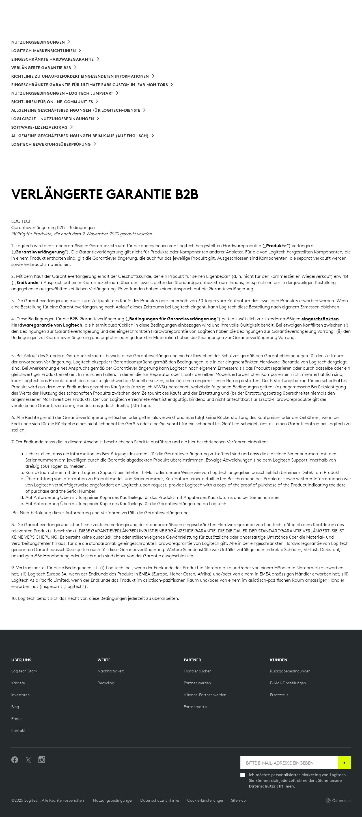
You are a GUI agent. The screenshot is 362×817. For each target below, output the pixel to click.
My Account (328, 19)
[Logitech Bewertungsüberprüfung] (54, 144)
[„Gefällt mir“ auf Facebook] (14, 760)
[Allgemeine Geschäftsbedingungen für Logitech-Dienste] (78, 110)
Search (291, 19)
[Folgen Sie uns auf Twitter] (28, 760)
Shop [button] (57, 18)
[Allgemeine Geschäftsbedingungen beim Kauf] (83, 135)
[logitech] (27, 5)
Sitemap (238, 800)
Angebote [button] (146, 18)
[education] (105, 5)
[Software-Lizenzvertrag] (42, 127)
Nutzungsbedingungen (113, 800)
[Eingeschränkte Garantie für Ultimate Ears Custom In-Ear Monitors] (92, 84)
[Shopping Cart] (341, 19)
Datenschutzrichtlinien (271, 786)
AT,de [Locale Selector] (339, 5)
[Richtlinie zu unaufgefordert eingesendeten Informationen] (83, 76)
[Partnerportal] (196, 706)
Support (314, 5)
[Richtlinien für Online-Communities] (55, 101)
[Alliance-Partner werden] (205, 694)
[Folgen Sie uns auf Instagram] (41, 760)
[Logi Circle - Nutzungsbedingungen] (55, 118)
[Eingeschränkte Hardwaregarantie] (55, 59)
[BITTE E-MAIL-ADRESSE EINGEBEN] (289, 762)
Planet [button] (82, 18)
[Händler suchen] (198, 671)
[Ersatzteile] (279, 694)
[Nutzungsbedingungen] (41, 42)
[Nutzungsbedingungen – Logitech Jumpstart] (65, 93)
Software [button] (112, 18)
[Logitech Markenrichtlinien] (46, 50)
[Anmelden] (344, 762)
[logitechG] (52, 5)
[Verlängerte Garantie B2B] (44, 67)
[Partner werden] (197, 682)
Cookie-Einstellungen (205, 800)
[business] (79, 5)
